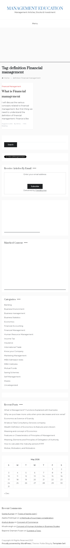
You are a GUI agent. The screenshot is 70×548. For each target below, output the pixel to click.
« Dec (6, 493)
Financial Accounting (13, 326)
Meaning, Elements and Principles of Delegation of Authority (31, 440)
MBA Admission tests (13, 360)
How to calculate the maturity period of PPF (24, 444)
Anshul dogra (8, 522)
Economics (9, 322)
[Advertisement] (35, 45)
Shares (7, 381)
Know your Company (13, 351)
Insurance (8, 343)
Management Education (35, 8)
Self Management (12, 377)
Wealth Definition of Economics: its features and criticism (29, 427)
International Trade (12, 347)
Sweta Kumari (8, 514)
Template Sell (59, 543)
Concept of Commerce (27, 522)
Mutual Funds (10, 368)
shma (18, 124)
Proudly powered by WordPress (16, 543)
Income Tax (9, 339)
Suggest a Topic (34, 531)
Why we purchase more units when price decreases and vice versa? (34, 414)
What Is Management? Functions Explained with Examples (31, 410)
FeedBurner (41, 190)
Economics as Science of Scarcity (19, 418)
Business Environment (14, 309)
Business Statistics (12, 317)
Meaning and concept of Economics (20, 431)
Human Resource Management (18, 334)
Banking (8, 305)
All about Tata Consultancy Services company (24, 423)
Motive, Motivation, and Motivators (19, 448)
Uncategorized (11, 385)
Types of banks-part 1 (27, 514)
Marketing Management (15, 355)
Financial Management (11, 86)
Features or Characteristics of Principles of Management (29, 435)
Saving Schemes (11, 372)
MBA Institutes (11, 364)
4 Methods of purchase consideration (36, 518)
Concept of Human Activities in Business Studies (38, 526)
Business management (14, 313)
